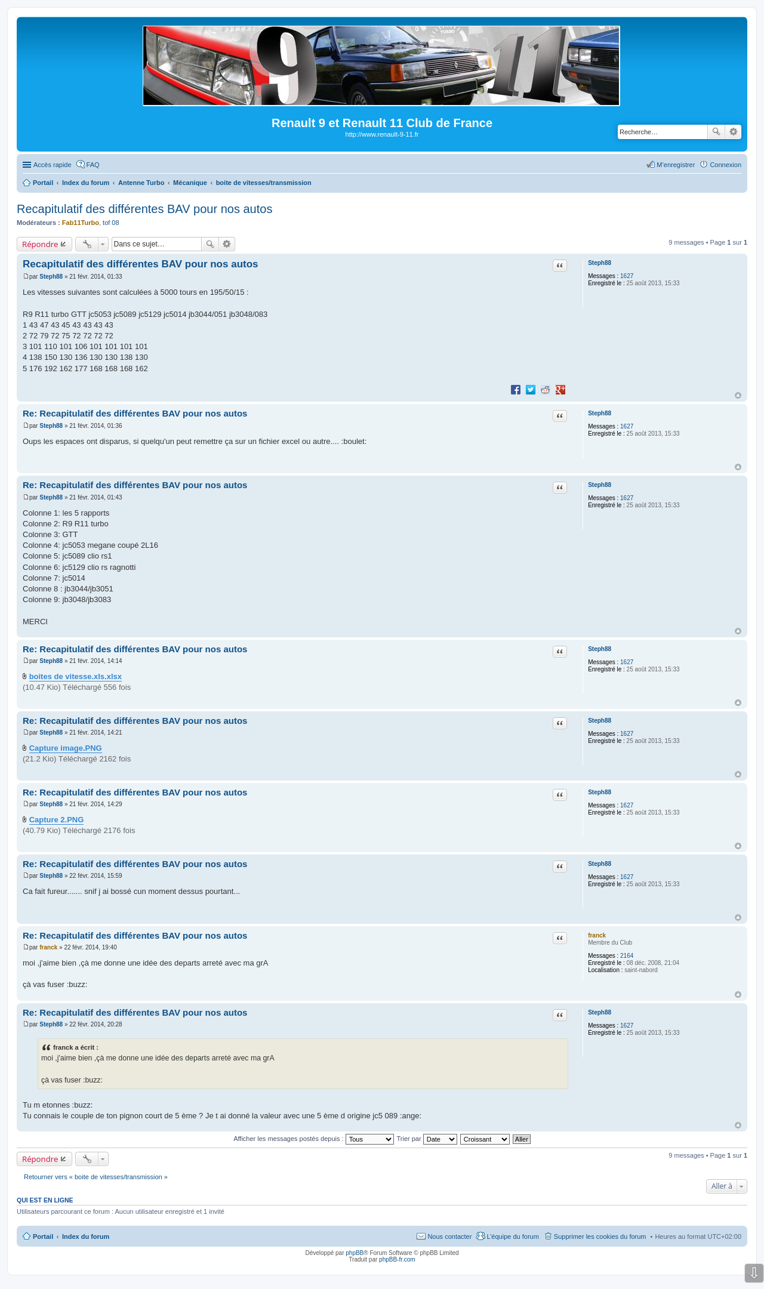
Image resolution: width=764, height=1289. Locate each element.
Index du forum (85, 1236)
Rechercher (716, 132)
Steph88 (599, 263)
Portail (43, 182)
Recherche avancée (733, 132)
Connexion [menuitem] (725, 164)
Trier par (427, 1138)
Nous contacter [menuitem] (449, 1236)
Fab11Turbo (80, 222)
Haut (738, 395)
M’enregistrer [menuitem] (676, 164)
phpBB (354, 1253)
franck (597, 935)
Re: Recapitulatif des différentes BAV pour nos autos (135, 413)
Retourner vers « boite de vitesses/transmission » (96, 1176)
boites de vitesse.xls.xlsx (75, 676)
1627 (626, 276)
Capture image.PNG (65, 748)
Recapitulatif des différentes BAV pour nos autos (144, 208)
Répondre (40, 244)
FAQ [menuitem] (93, 164)
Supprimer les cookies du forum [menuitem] (600, 1236)
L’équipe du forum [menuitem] (512, 1236)
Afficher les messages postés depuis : (313, 1138)
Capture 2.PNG (56, 819)
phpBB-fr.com (397, 1259)
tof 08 (111, 222)
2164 (626, 955)
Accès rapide (52, 164)
